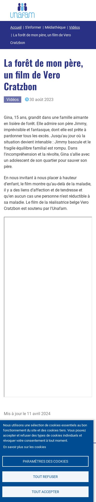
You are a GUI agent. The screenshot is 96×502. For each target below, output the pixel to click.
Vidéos (74, 27)
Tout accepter (45, 492)
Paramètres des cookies (45, 461)
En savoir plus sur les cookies (24, 447)
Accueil (16, 27)
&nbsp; (48, 307)
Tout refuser (45, 477)
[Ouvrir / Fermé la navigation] (79, 9)
